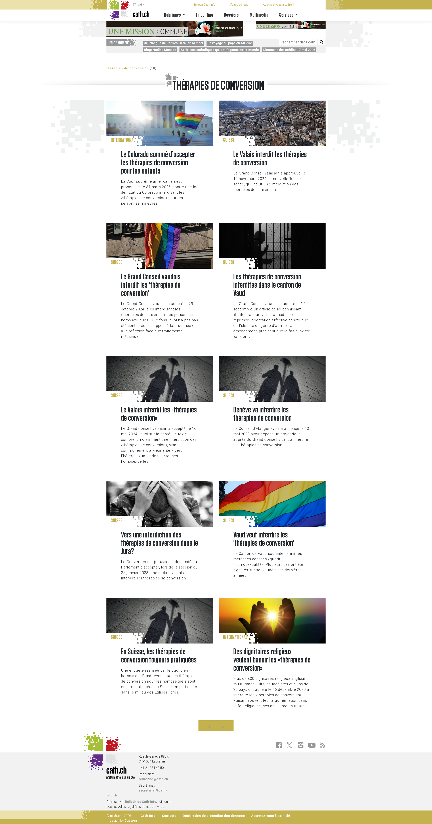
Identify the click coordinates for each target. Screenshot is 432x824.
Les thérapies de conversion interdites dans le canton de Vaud (267, 285)
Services (286, 15)
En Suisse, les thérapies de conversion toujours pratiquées (159, 656)
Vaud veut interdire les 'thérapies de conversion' (263, 539)
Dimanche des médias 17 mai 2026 (289, 50)
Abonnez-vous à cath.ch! (278, 4)
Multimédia (259, 15)
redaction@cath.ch (153, 779)
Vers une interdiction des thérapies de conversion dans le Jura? (159, 543)
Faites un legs (239, 4)
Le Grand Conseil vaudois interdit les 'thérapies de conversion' (151, 285)
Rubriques (172, 15)
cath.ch (116, 816)
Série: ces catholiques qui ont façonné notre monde (220, 50)
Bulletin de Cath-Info (140, 802)
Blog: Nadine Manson (160, 50)
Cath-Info (148, 816)
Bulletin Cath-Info (204, 4)
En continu (204, 15)
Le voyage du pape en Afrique (230, 43)
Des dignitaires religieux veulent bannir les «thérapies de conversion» (272, 660)
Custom (131, 820)
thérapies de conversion (127, 68)
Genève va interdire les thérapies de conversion (262, 414)
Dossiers (231, 15)
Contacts (169, 816)
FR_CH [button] (137, 4)
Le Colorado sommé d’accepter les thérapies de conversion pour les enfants (158, 163)
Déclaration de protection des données (214, 816)
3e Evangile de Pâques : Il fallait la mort (173, 43)
